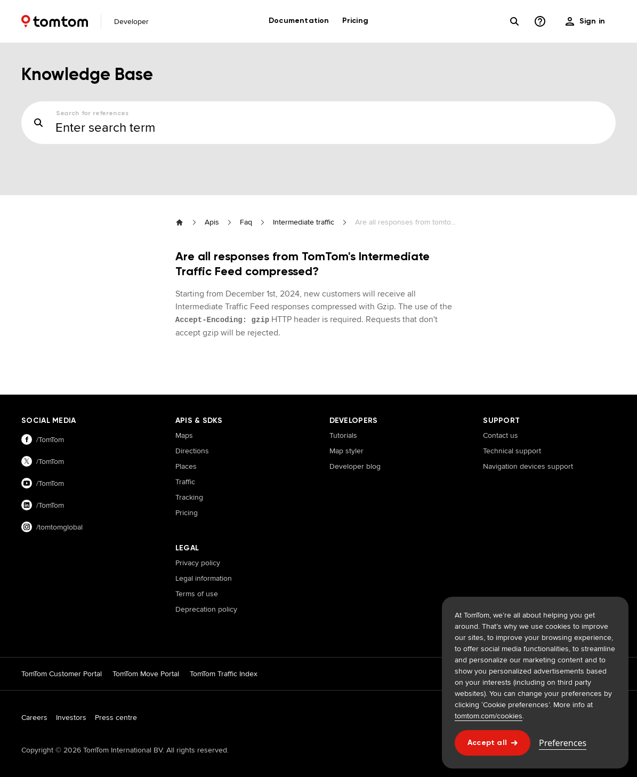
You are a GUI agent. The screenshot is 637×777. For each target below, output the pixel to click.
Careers (34, 717)
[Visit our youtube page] (87, 483)
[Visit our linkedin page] (87, 505)
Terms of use (196, 593)
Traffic (185, 481)
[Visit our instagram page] (87, 527)
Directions (192, 450)
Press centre (116, 717)
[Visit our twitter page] (87, 461)
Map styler (346, 450)
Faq (246, 222)
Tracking (189, 497)
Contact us (500, 435)
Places (186, 466)
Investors (71, 717)
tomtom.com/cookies (488, 715)
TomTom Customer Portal (61, 673)
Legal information (203, 578)
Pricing (186, 512)
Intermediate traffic (303, 222)
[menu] (585, 21)
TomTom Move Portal (145, 673)
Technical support (512, 450)
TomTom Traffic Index (223, 673)
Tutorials (343, 435)
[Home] (54, 21)
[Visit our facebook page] (87, 439)
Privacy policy (197, 562)
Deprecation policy (206, 609)
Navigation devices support (528, 466)
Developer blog (355, 466)
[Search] (514, 21)
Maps (184, 435)
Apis (212, 222)
